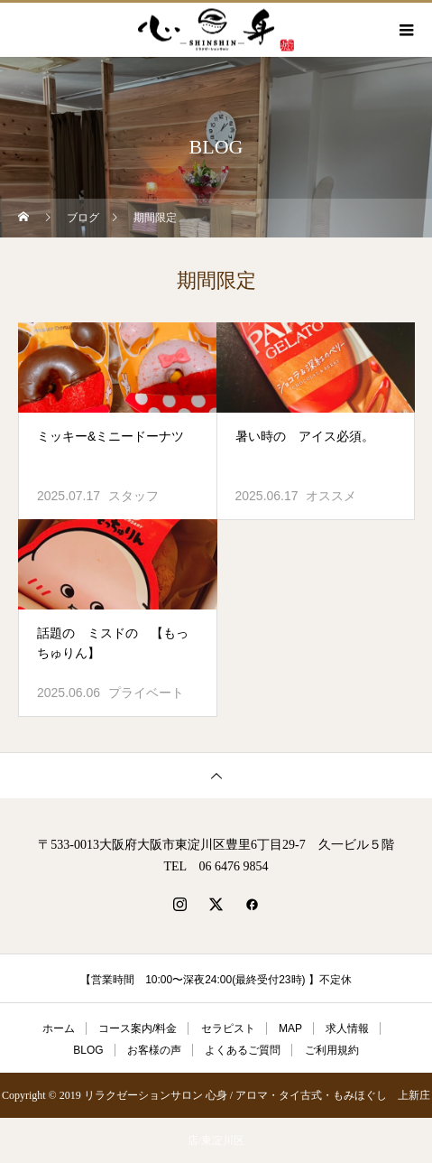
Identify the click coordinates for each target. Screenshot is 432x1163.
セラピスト (228, 1028)
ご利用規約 (332, 1050)
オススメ (331, 495)
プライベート (146, 692)
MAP (290, 1028)
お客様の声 (154, 1050)
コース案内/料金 (137, 1028)
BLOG (88, 1050)
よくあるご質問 (242, 1050)
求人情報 (347, 1028)
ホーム (58, 1028)
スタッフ (133, 495)
